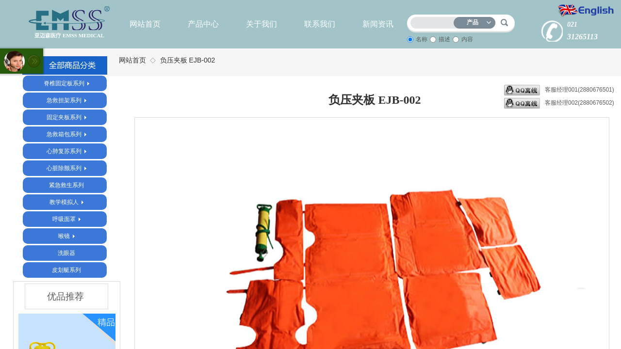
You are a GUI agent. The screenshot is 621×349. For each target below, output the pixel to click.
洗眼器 (66, 253)
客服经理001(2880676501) (559, 90)
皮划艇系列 (66, 270)
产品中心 (203, 24)
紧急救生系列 (66, 185)
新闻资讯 (377, 24)
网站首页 (145, 24)
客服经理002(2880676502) (559, 103)
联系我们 (319, 24)
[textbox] (434, 21)
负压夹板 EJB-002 (187, 60)
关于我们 (261, 24)
